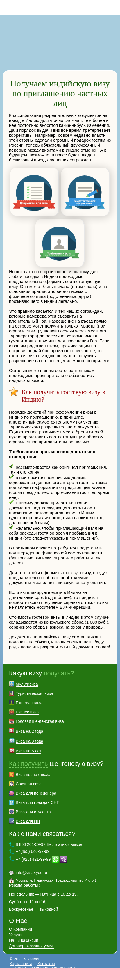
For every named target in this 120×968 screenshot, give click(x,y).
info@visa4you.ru (31, 867)
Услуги (15, 929)
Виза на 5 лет (28, 745)
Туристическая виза (34, 688)
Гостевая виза (29, 697)
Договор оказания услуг (31, 940)
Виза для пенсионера (36, 788)
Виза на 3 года (29, 736)
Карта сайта (21, 958)
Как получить (28, 758)
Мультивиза (27, 679)
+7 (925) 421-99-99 (33, 854)
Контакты (46, 958)
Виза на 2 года (29, 726)
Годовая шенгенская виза (40, 716)
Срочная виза (29, 778)
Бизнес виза (27, 706)
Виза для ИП (28, 816)
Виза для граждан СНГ (37, 797)
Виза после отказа (33, 769)
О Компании (20, 924)
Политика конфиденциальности (45, 962)
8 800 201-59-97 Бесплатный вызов (49, 839)
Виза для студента (33, 806)
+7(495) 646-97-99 (32, 846)
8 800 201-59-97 (112, 7)
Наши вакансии (23, 935)
